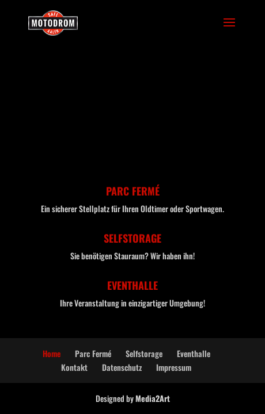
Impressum (173, 367)
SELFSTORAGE (132, 238)
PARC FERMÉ (133, 190)
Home (51, 353)
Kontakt (74, 367)
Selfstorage (144, 353)
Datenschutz (122, 367)
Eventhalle (193, 353)
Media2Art (152, 398)
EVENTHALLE (132, 285)
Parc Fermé (93, 353)
